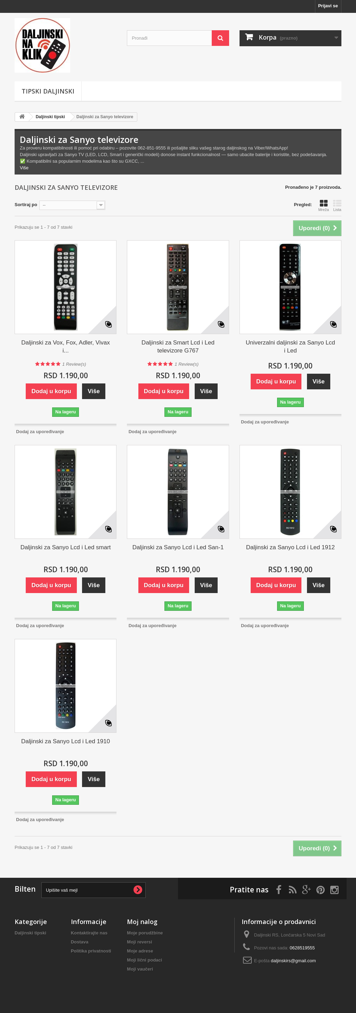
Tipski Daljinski (48, 91)
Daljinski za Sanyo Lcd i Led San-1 (178, 547)
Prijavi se (328, 5)
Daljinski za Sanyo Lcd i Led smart (66, 547)
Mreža (323, 205)
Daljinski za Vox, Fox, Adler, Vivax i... (65, 346)
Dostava (80, 942)
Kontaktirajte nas (89, 932)
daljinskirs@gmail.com (293, 960)
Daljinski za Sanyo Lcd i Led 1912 (290, 547)
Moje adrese (140, 951)
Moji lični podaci (144, 960)
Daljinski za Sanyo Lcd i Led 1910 (65, 741)
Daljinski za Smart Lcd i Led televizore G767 (178, 346)
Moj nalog (142, 921)
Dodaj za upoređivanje (40, 431)
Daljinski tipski (50, 116)
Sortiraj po (26, 204)
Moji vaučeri (140, 969)
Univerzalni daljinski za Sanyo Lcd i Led (290, 346)
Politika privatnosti (91, 951)
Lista (337, 205)
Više (24, 167)
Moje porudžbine (145, 932)
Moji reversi (139, 942)
